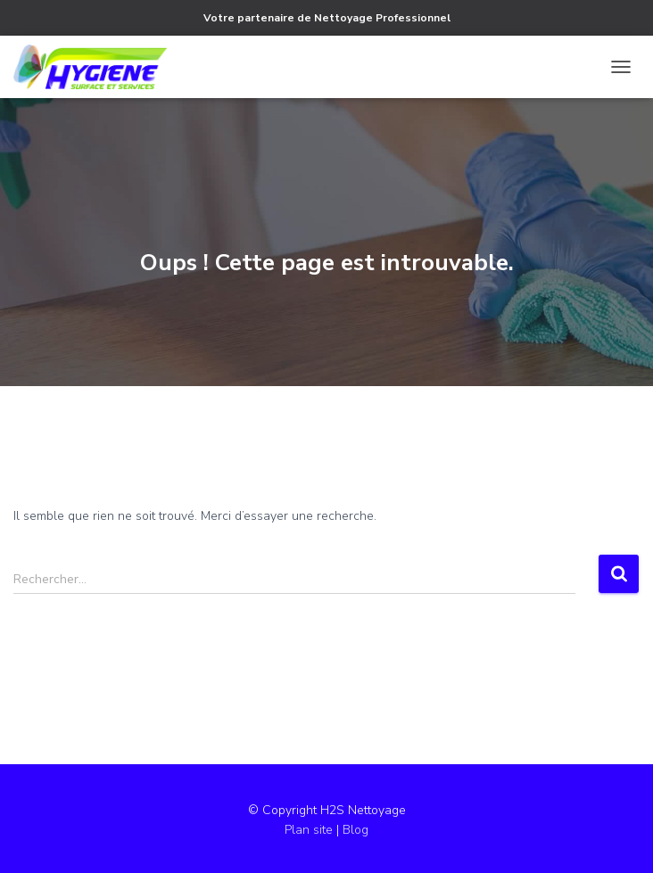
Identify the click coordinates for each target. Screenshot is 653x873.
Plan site (310, 829)
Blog (355, 829)
